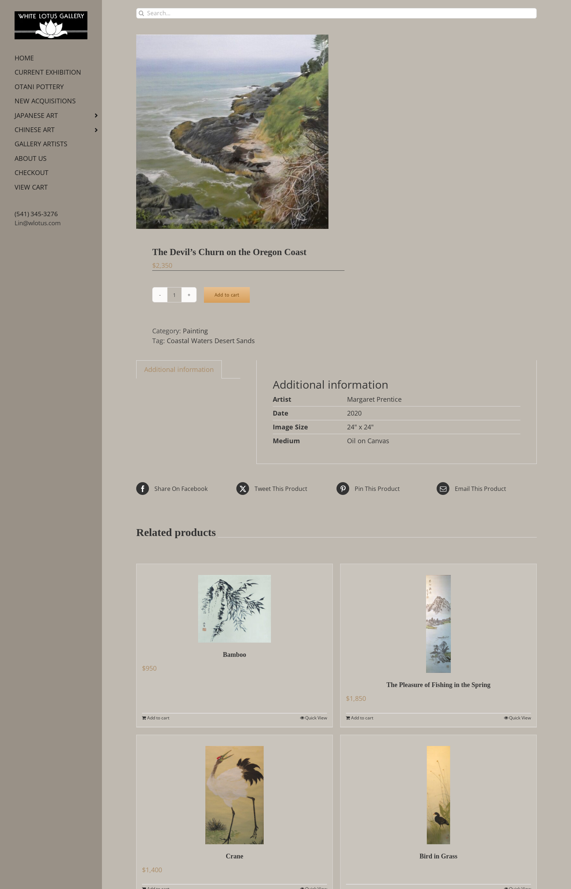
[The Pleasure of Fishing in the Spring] (438, 618)
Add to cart (226, 294)
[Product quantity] (174, 294)
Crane (234, 856)
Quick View (316, 718)
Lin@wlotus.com (38, 223)
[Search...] (336, 13)
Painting (195, 330)
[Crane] (234, 789)
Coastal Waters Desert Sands (211, 340)
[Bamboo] (234, 603)
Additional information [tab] (179, 369)
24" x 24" (360, 426)
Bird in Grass (438, 856)
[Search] (141, 13)
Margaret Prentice (374, 399)
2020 (354, 413)
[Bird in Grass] (438, 789)
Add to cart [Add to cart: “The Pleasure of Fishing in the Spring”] (362, 718)
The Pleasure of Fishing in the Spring (438, 684)
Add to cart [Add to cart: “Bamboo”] (158, 718)
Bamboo (234, 654)
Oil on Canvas (368, 440)
